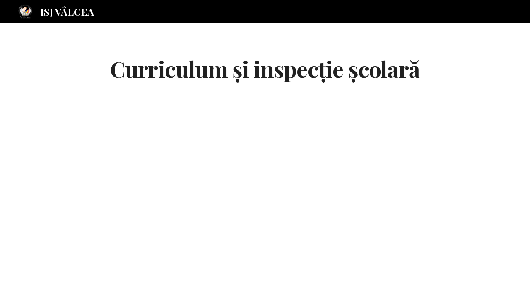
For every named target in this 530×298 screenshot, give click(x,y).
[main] (265, 68)
